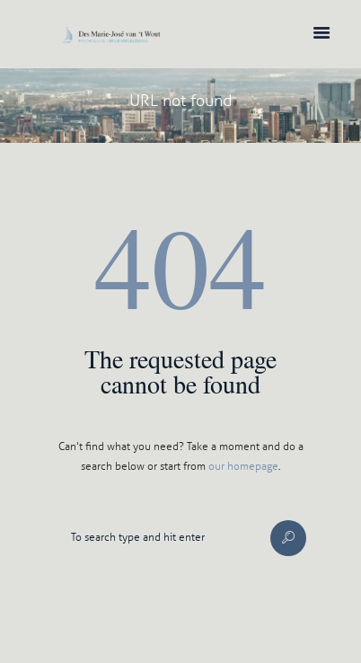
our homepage (243, 466)
